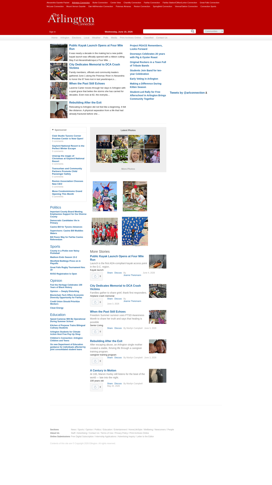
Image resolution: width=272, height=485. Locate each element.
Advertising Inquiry (126, 436)
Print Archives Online (130, 37)
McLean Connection (55, 6)
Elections (76, 37)
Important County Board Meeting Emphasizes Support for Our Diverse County (68, 214)
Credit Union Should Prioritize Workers (65, 302)
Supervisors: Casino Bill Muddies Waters (66, 232)
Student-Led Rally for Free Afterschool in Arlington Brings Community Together (148, 95)
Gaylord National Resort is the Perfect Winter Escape (68, 147)
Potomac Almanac (123, 6)
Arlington (64, 37)
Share (110, 273)
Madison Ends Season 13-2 (63, 257)
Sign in (52, 32)
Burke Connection (100, 3)
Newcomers (160, 429)
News (73, 429)
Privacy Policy (121, 433)
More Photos (128, 169)
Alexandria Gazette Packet (58, 3)
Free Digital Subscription (82, 436)
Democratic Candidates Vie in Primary (64, 221)
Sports (55, 246)
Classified (148, 37)
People (170, 429)
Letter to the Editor (145, 436)
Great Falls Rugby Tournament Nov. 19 (67, 268)
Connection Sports (208, 6)
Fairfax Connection (152, 3)
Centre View (115, 3)
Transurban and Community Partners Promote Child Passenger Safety (67, 171)
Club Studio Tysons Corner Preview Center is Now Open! (67, 137)
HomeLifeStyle (135, 429)
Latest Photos (128, 130)
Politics (55, 207)
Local (86, 37)
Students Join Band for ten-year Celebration (146, 72)
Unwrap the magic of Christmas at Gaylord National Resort (68, 159)
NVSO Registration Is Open (63, 274)
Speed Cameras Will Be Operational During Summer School (67, 320)
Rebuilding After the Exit (85, 102)
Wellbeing (148, 429)
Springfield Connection (162, 6)
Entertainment (120, 429)
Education (58, 315)
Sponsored (60, 130)
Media (114, 37)
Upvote (95, 276)
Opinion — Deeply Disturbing (64, 291)
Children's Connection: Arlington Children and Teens (66, 339)
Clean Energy (56, 308)
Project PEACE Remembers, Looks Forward (146, 47)
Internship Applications (105, 436)
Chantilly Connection (132, 3)
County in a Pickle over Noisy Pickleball (64, 252)
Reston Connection (142, 6)
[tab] (68, 130)
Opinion (56, 280)
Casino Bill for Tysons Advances (66, 227)
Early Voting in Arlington (144, 78)
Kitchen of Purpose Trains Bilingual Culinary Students (67, 326)
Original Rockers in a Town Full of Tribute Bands (148, 64)
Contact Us (161, 37)
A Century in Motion (103, 370)
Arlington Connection (81, 3)
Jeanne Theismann (132, 275)
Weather (96, 37)
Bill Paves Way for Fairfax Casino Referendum (66, 238)
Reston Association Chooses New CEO (67, 182)
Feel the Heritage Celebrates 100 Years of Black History (66, 286)
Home (55, 37)
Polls (105, 37)
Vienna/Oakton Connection (186, 6)
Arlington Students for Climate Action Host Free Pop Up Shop (65, 333)
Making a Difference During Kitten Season (145, 85)
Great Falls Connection (209, 3)
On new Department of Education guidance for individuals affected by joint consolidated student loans (68, 347)
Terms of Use (107, 433)
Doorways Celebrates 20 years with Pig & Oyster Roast (147, 55)
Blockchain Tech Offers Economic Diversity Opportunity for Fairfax (67, 296)
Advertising (82, 433)
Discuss (118, 273)
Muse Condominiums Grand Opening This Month (67, 192)
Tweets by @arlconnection (188, 92)
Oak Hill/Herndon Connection (100, 6)
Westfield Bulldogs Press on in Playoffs (65, 262)
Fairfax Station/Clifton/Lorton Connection (180, 3)
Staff (73, 433)
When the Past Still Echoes (87, 83)
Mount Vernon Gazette (76, 6)
